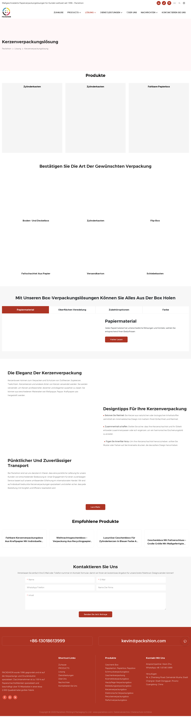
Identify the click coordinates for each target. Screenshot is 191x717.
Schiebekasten (155, 273)
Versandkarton (95, 273)
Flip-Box (155, 220)
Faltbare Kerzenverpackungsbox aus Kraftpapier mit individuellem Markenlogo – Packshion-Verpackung (24, 540)
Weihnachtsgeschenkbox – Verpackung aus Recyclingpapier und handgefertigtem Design (72, 540)
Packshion (6, 48)
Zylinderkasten (32, 86)
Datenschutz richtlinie (141, 713)
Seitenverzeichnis (122, 713)
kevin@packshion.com (143, 642)
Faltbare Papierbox (159, 86)
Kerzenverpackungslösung (36, 48)
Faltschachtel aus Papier (35, 273)
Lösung (17, 48)
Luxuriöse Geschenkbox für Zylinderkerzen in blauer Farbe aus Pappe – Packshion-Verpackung (119, 540)
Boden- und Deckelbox (36, 220)
